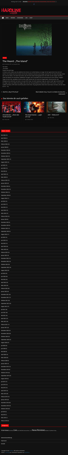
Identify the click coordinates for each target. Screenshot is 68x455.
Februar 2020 (4, 360)
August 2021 (4, 306)
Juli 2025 (3, 165)
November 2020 (5, 333)
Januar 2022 (4, 291)
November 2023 (5, 225)
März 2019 (3, 393)
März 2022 (3, 285)
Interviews (20, 17)
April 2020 (3, 354)
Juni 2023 (3, 240)
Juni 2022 (3, 276)
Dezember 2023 (5, 222)
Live (26, 17)
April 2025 (3, 174)
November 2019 (5, 369)
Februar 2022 (4, 288)
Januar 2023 (4, 255)
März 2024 (3, 213)
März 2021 (3, 321)
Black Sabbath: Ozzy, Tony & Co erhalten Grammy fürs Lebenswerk (51, 93)
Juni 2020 (3, 348)
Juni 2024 (3, 204)
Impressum (4, 440)
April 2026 (3, 138)
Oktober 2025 (4, 156)
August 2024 (4, 198)
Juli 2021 (3, 309)
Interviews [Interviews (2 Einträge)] (11, 430)
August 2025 (4, 162)
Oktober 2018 (4, 408)
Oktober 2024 (4, 192)
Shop (31, 17)
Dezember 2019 (5, 366)
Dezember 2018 (5, 402)
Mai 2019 (3, 387)
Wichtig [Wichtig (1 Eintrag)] (54, 430)
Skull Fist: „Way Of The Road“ (9, 92)
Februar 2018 (4, 420)
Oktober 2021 (4, 300)
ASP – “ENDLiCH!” (53, 115)
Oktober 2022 (4, 264)
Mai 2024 (3, 207)
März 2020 (3, 357)
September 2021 (5, 303)
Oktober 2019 (4, 372)
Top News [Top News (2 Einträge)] (51, 430)
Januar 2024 (4, 219)
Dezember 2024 (5, 186)
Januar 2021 (4, 327)
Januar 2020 (4, 363)
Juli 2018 (3, 411)
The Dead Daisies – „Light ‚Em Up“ (33, 116)
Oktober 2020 (4, 336)
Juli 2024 (3, 201)
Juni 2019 (3, 384)
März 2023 (3, 249)
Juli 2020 (3, 345)
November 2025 (5, 153)
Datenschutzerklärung (6, 437)
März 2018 (3, 417)
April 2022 (3, 282)
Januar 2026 (4, 147)
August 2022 (4, 270)
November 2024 (5, 189)
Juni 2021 (3, 312)
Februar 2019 (4, 396)
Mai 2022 (3, 279)
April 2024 (3, 210)
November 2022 (5, 261)
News (7, 17)
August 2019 (4, 378)
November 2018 (5, 405)
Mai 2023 (3, 243)
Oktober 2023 (4, 228)
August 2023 (4, 234)
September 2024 (5, 195)
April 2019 (3, 390)
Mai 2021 (3, 315)
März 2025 (3, 177)
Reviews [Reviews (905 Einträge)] (41, 430)
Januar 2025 (4, 183)
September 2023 (5, 231)
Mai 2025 (3, 171)
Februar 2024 (4, 216)
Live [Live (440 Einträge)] (15, 430)
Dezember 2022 (5, 258)
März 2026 (3, 141)
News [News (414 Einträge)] (34, 430)
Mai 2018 (3, 414)
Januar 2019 (4, 399)
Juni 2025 (3, 168)
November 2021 (5, 297)
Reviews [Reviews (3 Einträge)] (47, 430)
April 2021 (3, 318)
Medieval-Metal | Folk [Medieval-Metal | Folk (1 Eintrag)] (27, 430)
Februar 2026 (4, 144)
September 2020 (5, 339)
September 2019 (5, 375)
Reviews (13, 17)
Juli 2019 (3, 381)
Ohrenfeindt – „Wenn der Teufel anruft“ (11, 116)
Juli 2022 (3, 273)
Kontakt (3, 443)
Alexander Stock (16, 64)
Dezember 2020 (5, 330)
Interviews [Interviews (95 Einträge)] (5, 430)
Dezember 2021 (5, 294)
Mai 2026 (3, 135)
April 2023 (3, 246)
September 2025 (5, 159)
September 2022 (5, 267)
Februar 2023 (4, 252)
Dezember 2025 (5, 150)
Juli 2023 (3, 237)
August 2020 (4, 342)
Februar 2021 (4, 324)
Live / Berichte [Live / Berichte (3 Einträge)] (20, 430)
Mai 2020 (3, 351)
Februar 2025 (4, 180)
